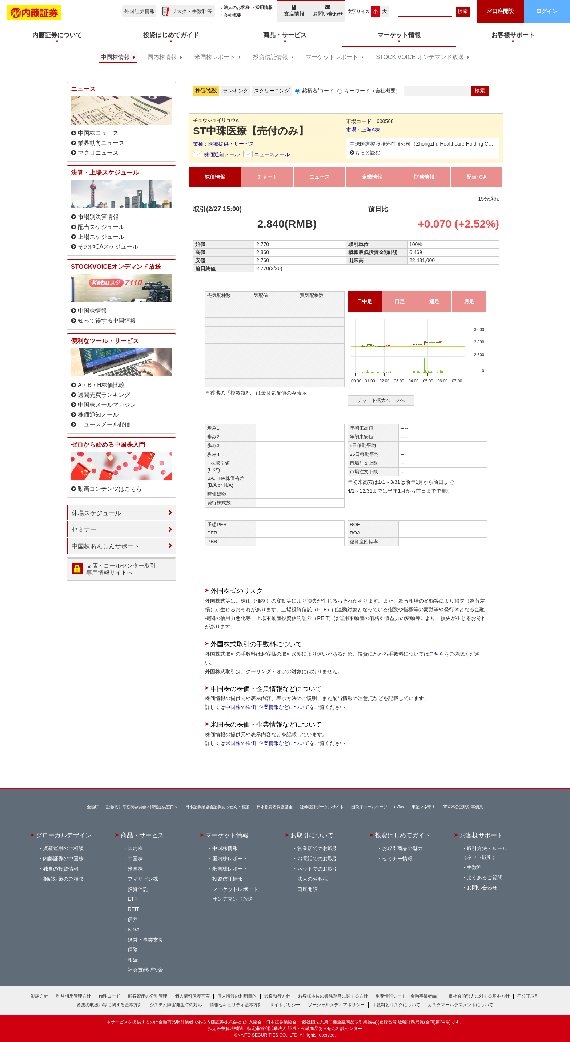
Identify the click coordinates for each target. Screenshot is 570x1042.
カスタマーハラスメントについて (460, 1004)
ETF (132, 899)
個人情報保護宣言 (192, 996)
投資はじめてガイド (403, 835)
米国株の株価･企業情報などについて (267, 743)
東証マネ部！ (423, 807)
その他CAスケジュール (108, 247)
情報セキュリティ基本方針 (236, 1004)
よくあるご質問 (484, 877)
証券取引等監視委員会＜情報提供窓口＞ (142, 807)
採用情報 (264, 7)
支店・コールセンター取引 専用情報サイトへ (121, 569)
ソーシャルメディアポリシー (336, 1004)
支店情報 (294, 11)
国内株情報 (162, 57)
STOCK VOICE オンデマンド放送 (419, 57)
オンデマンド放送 (232, 899)
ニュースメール (272, 154)
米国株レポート (214, 57)
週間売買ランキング (104, 395)
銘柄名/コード (318, 91)
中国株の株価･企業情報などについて (267, 707)
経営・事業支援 (145, 940)
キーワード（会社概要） (373, 91)
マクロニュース (98, 153)
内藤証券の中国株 (63, 858)
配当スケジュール (101, 227)
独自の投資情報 (61, 869)
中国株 (135, 858)
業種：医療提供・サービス (223, 144)
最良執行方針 (277, 996)
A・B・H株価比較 (101, 385)
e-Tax (399, 807)
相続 (133, 960)
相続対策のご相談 (63, 879)
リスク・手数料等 (192, 11)
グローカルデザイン (64, 835)
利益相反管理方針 (73, 996)
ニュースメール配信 (104, 424)
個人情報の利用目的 (237, 996)
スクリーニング (272, 91)
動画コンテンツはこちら (110, 489)
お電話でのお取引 (317, 858)
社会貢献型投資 (145, 970)
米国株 (135, 869)
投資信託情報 (270, 57)
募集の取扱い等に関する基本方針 (109, 1004)
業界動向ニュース (101, 143)
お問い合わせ (328, 11)
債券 (133, 919)
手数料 (474, 867)
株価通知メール (222, 154)
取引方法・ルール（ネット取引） (484, 852)
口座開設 (307, 889)
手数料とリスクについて (396, 1004)
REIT (133, 909)
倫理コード (109, 996)
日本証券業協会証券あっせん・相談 (217, 807)
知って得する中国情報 (107, 320)
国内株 (135, 848)
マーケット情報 (227, 835)
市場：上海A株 (363, 130)
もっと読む (367, 152)
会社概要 (232, 15)
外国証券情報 (139, 11)
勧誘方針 (39, 996)
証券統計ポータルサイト (322, 807)
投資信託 (138, 889)
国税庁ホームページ (369, 807)
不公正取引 (528, 996)
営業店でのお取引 (317, 848)
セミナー (84, 529)
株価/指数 (206, 91)
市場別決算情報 (98, 217)
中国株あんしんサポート (106, 546)
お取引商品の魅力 (402, 848)
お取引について (312, 835)
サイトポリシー (285, 1004)
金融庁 (93, 807)
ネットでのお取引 (317, 869)
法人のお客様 (237, 7)
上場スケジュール (101, 237)
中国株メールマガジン (107, 405)
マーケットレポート (332, 57)
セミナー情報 (397, 858)
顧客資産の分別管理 (147, 996)
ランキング (235, 91)
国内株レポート (230, 858)
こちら (436, 654)
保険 (133, 949)
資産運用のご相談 (63, 848)
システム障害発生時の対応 (176, 1004)
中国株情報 (115, 57)
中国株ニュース (98, 133)
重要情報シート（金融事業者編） (408, 996)
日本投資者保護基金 (275, 807)
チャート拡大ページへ (381, 400)
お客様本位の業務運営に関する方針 (333, 996)
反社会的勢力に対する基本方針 (479, 996)
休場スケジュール (96, 513)
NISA (134, 929)
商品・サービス (142, 835)
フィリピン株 (143, 879)
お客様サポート (481, 835)
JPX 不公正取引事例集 (463, 807)
